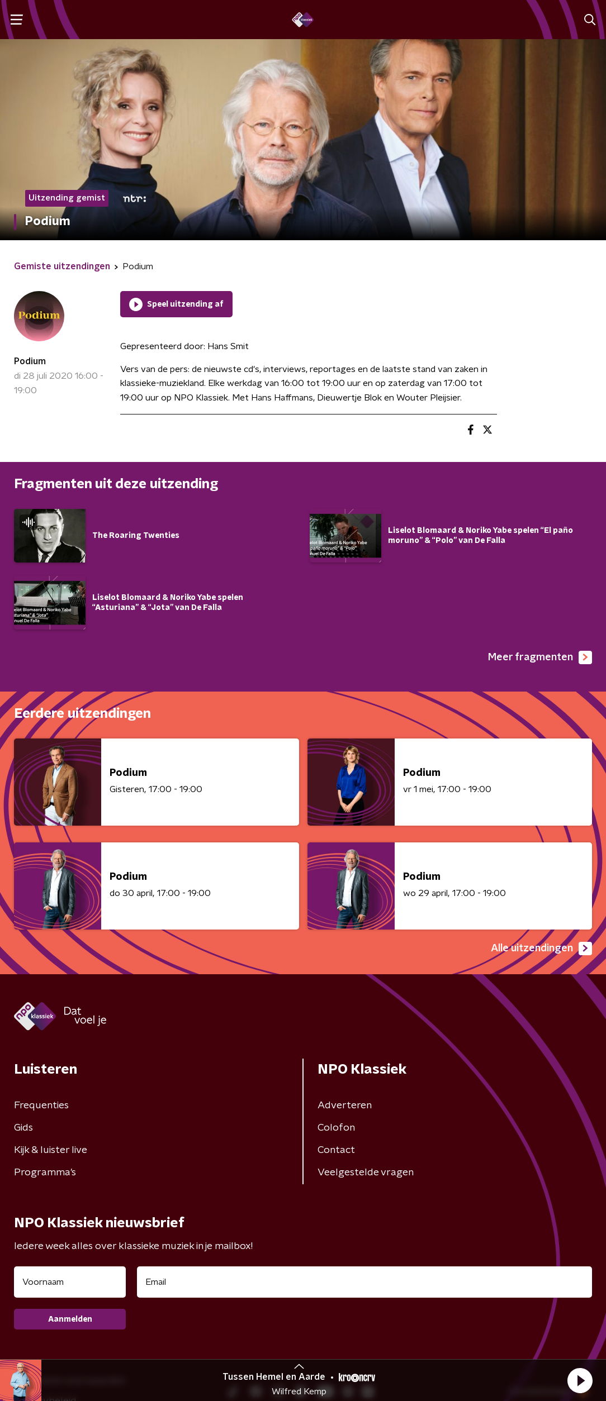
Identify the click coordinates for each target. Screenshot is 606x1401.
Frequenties (41, 1105)
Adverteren (345, 1105)
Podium (30, 361)
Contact (336, 1150)
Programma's (45, 1173)
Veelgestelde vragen (366, 1173)
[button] (580, 1380)
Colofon (336, 1128)
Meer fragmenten (540, 657)
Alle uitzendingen (541, 948)
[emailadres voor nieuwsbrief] (364, 1282)
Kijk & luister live (50, 1150)
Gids (23, 1128)
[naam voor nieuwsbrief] (70, 1282)
